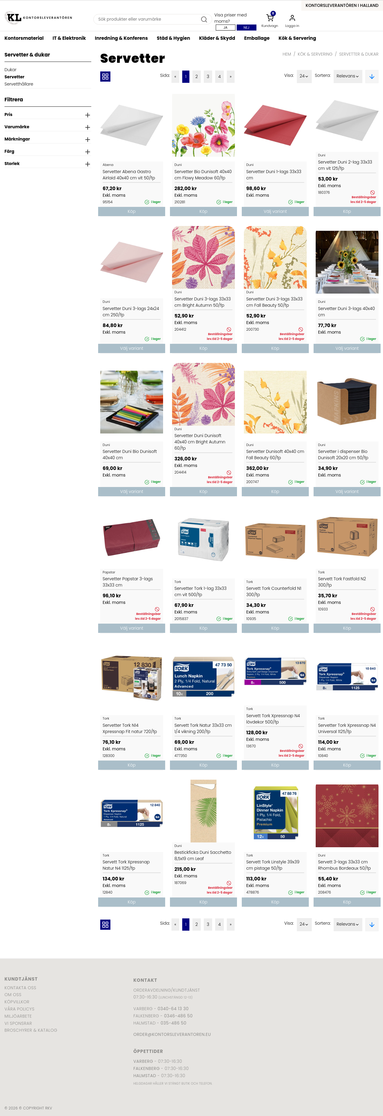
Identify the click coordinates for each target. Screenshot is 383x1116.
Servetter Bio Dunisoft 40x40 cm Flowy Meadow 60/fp (203, 175)
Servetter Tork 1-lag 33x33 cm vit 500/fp (200, 591)
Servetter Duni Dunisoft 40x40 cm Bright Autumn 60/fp (199, 442)
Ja (225, 27)
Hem (287, 54)
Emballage (257, 38)
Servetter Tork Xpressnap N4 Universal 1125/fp (347, 728)
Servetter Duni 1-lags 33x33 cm (273, 175)
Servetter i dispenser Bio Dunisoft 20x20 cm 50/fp (343, 454)
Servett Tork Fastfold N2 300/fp (342, 582)
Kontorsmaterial (24, 38)
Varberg (143, 1061)
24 (304, 76)
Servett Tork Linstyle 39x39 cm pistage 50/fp (273, 865)
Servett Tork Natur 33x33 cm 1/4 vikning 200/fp (203, 728)
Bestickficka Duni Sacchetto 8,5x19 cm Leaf (202, 855)
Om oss (13, 995)
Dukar (10, 70)
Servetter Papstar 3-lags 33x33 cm (128, 582)
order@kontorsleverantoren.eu (172, 1034)
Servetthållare (18, 84)
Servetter (14, 77)
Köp (132, 211)
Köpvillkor (16, 1002)
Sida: (165, 75)
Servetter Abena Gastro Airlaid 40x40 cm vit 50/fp (129, 175)
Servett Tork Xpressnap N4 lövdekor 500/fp (273, 719)
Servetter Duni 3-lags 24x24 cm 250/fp (131, 312)
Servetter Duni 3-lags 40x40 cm (346, 312)
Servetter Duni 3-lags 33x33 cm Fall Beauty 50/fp (274, 302)
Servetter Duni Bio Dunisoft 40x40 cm (130, 454)
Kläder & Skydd (217, 38)
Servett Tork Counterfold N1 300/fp (273, 591)
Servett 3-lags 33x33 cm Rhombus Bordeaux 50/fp (344, 865)
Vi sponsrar (18, 1023)
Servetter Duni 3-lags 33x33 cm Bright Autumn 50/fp (202, 302)
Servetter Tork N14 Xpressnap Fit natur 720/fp (130, 728)
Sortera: (323, 75)
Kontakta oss (20, 988)
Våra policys (19, 1009)
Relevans (348, 76)
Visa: (289, 75)
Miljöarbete (18, 1016)
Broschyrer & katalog (30, 1030)
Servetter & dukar (359, 54)
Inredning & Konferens (121, 38)
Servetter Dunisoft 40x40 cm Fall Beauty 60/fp (275, 454)
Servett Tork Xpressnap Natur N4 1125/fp (126, 865)
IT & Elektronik (69, 38)
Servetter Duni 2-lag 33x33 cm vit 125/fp (345, 165)
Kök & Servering (297, 38)
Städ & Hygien (173, 38)
